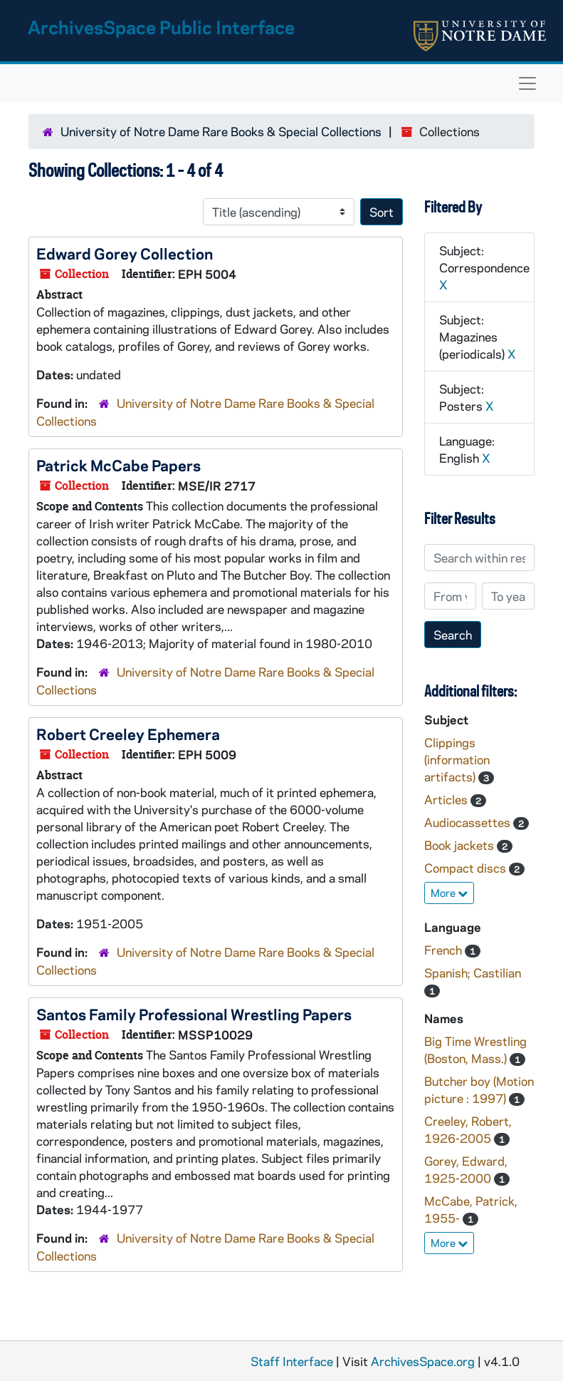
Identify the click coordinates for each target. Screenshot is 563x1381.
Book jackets (460, 845)
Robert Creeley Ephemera (128, 734)
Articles (447, 799)
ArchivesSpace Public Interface (161, 26)
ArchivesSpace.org (423, 1361)
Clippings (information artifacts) (457, 759)
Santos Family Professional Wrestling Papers (194, 1014)
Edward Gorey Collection (124, 253)
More (449, 892)
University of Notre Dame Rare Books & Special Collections (221, 131)
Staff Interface (292, 1361)
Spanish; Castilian (472, 972)
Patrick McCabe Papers (118, 465)
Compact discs (466, 868)
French (444, 950)
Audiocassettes (468, 822)
